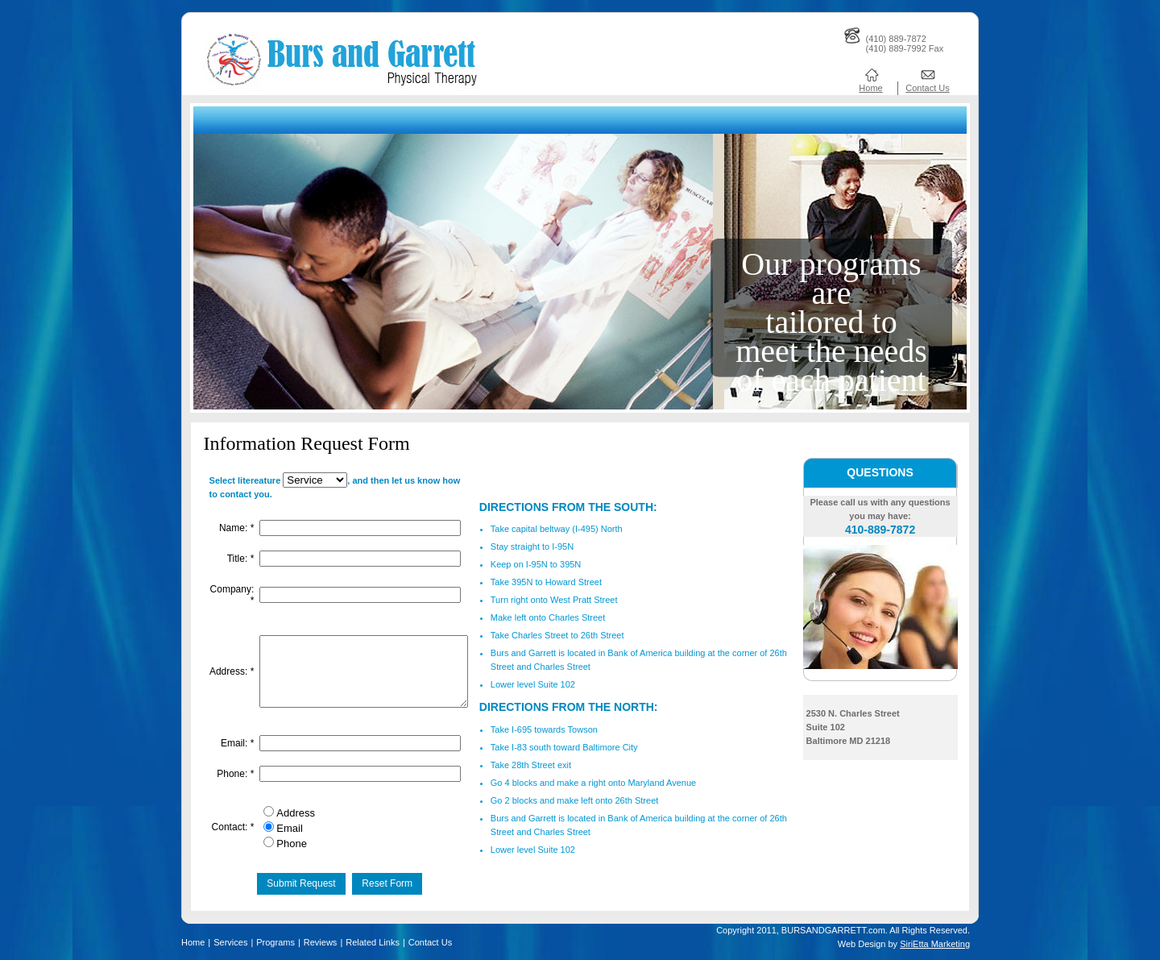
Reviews (321, 942)
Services (230, 942)
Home (870, 88)
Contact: (232, 830)
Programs (275, 942)
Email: (236, 750)
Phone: (234, 780)
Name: (235, 524)
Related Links (373, 942)
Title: (240, 554)
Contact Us (927, 88)
